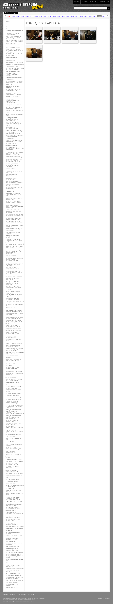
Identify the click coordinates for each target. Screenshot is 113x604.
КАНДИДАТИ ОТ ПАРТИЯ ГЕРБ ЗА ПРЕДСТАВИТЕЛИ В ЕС (14, 247)
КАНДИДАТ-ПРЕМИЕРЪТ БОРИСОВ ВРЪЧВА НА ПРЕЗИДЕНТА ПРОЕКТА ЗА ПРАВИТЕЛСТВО (13, 422)
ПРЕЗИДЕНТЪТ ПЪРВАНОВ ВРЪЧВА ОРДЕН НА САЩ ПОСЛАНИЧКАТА (13, 417)
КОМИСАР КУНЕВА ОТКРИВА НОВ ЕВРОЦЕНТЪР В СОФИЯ (14, 141)
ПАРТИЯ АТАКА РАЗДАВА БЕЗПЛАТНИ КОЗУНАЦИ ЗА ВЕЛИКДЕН (13, 211)
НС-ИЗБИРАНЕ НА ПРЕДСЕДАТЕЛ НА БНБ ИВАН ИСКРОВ (14, 490)
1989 (8, 16)
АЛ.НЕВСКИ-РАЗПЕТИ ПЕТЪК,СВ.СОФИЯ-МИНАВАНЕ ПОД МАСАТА (14, 206)
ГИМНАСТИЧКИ (10, 442)
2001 (63, 16)
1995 (36, 16)
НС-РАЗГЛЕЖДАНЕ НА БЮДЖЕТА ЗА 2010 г (12, 539)
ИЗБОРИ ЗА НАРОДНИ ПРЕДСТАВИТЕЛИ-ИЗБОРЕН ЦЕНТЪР (14, 390)
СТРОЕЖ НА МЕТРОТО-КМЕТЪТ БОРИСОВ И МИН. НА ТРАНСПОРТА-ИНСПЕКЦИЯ (15, 153)
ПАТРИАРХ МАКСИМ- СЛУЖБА (14, 502)
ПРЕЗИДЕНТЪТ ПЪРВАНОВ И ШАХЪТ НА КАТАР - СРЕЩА (14, 202)
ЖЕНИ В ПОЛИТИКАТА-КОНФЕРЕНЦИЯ (12, 179)
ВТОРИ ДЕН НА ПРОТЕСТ (13, 47)
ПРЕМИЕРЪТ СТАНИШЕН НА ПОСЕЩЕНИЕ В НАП (14, 90)
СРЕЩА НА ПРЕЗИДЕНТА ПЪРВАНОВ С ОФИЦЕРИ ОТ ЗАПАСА (13, 195)
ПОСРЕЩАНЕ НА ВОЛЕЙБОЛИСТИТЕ (11, 452)
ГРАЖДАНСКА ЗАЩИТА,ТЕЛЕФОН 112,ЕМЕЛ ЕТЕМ (14, 295)
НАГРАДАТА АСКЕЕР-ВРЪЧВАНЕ (15, 302)
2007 (90, 16)
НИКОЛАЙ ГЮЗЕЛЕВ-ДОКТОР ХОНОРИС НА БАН (14, 505)
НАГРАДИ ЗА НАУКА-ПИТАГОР (14, 105)
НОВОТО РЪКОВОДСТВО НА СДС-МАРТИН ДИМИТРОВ (13, 37)
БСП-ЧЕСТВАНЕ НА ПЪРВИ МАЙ (15, 244)
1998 (49, 16)
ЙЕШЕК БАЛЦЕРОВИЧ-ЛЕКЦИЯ (14, 371)
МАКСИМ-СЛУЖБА (11, 60)
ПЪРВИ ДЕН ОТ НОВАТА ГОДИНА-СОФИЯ (12, 34)
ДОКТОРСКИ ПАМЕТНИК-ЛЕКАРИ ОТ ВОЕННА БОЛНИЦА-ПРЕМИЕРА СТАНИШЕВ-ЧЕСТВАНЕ (15, 183)
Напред (108, 16)
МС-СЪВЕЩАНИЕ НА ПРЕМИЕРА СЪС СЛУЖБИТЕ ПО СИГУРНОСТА (15, 149)
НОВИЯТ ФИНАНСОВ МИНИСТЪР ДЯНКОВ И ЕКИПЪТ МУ (14, 431)
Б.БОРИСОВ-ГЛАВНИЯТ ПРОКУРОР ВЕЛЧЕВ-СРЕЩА (13, 396)
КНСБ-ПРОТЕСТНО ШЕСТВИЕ (14, 343)
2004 (76, 16)
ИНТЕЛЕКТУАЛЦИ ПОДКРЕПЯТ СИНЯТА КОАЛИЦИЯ (14, 349)
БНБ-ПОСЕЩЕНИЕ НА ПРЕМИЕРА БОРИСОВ (12, 549)
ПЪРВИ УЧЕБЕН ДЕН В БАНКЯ (14, 459)
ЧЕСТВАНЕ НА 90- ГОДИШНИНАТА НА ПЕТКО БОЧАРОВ (13, 86)
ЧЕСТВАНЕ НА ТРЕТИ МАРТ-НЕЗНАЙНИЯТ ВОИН (14, 108)
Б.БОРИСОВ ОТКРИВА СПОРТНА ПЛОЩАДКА (12, 402)
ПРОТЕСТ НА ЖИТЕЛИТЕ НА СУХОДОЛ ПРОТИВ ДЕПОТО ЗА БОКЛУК (14, 556)
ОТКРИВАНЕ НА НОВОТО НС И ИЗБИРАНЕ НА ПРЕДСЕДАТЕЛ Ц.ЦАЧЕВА (14, 406)
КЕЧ (7, 563)
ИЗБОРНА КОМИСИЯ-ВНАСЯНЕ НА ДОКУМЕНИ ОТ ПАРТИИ (14, 318)
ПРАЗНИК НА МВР (11, 363)
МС (6, 28)
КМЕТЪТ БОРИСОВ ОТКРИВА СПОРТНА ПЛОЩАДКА (14, 380)
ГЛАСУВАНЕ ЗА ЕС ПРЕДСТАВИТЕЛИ (11, 336)
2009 (99, 16)
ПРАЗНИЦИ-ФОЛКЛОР (12, 587)
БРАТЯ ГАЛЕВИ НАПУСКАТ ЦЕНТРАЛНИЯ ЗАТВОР (13, 346)
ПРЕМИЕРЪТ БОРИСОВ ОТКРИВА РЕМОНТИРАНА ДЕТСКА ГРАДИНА (13, 509)
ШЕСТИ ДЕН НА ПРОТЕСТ (13, 96)
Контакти (102, 1)
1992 (22, 16)
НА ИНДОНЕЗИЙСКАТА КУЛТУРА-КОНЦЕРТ (12, 482)
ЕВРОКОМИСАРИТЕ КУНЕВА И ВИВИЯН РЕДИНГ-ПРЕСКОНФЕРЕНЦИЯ (14, 259)
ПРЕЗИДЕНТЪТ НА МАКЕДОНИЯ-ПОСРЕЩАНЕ (13, 94)
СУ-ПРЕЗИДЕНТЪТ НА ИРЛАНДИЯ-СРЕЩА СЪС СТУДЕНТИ (12, 165)
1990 (13, 16)
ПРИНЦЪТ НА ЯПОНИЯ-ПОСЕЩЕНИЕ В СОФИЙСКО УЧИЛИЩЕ (13, 288)
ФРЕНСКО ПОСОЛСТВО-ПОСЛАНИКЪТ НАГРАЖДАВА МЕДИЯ (14, 124)
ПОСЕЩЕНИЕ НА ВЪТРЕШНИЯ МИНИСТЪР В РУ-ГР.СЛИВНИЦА (14, 41)
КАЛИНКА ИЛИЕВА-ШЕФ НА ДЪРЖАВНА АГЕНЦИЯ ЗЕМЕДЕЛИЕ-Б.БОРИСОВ (13, 498)
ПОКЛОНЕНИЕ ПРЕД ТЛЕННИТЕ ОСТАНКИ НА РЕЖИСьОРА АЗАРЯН (15, 570)
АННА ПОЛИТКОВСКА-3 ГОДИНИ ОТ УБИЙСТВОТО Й (15, 486)
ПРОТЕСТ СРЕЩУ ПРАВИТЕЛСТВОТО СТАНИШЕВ (14, 44)
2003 (72, 16)
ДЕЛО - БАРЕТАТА (11, 377)
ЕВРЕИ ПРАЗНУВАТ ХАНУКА (13, 573)
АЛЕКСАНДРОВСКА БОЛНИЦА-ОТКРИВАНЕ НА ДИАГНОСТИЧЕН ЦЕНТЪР (14, 132)
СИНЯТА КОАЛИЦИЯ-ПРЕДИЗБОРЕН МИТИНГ (12, 333)
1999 (54, 16)
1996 (40, 16)
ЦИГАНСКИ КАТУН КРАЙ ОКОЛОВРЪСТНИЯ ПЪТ (12, 299)
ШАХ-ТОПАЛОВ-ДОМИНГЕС (13, 291)
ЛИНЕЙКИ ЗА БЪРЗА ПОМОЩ (14, 276)
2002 (67, 16)
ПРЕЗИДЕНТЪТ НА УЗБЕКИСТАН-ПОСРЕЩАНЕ (13, 448)
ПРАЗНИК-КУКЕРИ (11, 256)
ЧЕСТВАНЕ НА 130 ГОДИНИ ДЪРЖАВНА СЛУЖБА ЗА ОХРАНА (13, 456)
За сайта (85, 1)
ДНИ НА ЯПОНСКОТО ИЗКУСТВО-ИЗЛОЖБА (12, 471)
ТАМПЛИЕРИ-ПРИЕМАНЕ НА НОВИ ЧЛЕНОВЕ (14, 435)
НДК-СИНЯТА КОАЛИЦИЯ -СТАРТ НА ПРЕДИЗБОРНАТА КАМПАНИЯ (14, 272)
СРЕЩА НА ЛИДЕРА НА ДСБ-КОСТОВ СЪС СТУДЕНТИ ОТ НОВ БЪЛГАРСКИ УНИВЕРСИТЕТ (14, 251)
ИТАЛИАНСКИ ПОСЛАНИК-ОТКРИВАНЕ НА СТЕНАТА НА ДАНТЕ (14, 241)
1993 (27, 16)
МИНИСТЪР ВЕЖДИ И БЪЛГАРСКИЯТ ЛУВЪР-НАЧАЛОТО (12, 584)
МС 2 (7, 26)
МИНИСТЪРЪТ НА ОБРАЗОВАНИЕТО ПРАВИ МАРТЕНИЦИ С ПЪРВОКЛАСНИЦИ (13, 100)
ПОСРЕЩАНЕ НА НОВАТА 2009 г (15, 31)
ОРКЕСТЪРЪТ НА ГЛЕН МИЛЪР (14, 580)
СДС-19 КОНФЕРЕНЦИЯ (12, 479)
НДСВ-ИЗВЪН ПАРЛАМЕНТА (13, 393)
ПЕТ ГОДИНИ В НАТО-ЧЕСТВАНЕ (12, 175)
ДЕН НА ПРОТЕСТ (11, 55)
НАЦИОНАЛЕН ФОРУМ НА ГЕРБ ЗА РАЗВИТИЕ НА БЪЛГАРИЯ (14, 82)
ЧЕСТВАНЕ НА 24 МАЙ (12, 307)
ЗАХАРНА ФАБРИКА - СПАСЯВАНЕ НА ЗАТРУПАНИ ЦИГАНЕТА (14, 543)
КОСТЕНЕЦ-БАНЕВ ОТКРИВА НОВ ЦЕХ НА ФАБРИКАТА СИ (14, 311)
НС (6, 24)
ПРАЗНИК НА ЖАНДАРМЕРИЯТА (15, 526)
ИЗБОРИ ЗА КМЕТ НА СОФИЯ (14, 536)
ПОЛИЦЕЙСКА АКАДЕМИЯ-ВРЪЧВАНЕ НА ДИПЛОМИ (13, 516)
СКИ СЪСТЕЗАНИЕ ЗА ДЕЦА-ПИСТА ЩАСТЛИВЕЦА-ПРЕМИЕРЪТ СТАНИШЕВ (14, 160)
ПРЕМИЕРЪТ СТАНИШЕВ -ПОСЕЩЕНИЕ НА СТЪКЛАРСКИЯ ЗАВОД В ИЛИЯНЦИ (13, 73)
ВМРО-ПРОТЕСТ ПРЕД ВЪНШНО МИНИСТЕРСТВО (15, 353)
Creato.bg (107, 598)
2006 (85, 16)
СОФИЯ (8, 21)
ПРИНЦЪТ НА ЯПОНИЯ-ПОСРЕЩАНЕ (12, 279)
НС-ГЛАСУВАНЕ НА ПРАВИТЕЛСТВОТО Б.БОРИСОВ (14, 427)
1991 (18, 16)
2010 (103, 16)
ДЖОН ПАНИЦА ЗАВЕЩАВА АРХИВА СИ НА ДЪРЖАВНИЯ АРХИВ (14, 322)
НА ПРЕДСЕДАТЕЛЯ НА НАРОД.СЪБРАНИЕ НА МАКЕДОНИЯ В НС (12, 119)
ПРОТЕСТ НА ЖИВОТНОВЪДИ (14, 157)
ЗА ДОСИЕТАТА (10, 191)
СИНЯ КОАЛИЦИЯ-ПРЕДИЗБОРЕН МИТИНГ (12, 268)
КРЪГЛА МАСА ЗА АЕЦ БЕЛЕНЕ (14, 473)
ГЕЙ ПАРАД (9, 365)
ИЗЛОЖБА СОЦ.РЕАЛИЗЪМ (13, 399)
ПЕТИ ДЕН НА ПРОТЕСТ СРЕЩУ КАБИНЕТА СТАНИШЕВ (15, 65)
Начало (76, 1)
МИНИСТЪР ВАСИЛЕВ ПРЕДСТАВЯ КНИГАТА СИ (13, 326)
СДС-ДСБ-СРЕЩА (10, 168)
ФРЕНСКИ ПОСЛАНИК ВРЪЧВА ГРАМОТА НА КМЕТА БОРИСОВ (14, 215)
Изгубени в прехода (22, 5)
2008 (94, 16)
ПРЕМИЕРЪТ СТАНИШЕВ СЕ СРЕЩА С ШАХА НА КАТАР (14, 219)
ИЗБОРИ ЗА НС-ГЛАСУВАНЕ (13, 386)
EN (108, 1)
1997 (45, 16)
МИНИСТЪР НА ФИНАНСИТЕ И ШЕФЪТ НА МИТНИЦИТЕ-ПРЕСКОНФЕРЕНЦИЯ (14, 463)
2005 (81, 16)
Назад (5, 16)
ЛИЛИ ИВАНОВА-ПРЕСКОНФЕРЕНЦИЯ (12, 128)
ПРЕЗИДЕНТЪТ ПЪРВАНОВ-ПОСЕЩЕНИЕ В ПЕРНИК (13, 360)
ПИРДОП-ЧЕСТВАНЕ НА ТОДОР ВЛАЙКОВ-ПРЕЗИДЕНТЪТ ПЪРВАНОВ (14, 264)
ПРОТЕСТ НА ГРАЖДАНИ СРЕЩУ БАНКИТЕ (13, 520)
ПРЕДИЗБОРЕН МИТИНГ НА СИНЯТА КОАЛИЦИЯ (13, 368)
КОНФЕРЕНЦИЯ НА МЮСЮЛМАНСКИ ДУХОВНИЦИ (14, 513)
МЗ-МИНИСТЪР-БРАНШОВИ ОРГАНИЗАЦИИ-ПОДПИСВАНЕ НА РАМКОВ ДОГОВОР (14, 577)
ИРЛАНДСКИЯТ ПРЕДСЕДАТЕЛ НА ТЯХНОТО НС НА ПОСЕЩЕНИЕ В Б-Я (14, 137)
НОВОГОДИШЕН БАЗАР (12, 546)
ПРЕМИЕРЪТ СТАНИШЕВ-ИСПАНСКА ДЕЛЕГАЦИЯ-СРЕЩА (15, 222)
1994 (31, 16)
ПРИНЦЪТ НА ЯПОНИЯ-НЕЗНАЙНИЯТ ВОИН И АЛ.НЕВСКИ (12, 283)
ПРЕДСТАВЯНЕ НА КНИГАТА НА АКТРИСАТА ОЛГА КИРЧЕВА (14, 329)
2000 (58, 16)
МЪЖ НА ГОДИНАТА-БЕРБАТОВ (14, 552)
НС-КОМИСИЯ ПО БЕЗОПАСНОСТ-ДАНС (12, 524)
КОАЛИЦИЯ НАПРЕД (11, 58)
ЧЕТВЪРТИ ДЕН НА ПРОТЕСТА (14, 62)
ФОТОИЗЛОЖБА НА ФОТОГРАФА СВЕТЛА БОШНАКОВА (15, 69)
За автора (93, 1)
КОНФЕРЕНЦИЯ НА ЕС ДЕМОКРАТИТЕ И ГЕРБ (12, 144)
